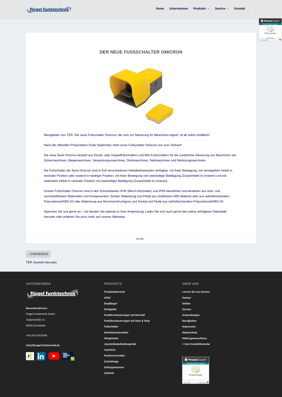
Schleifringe (111, 358)
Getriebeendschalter (116, 329)
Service (220, 11)
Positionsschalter (114, 352)
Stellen (186, 300)
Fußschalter (111, 323)
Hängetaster (111, 335)
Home (160, 11)
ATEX (107, 294)
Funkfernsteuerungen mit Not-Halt (124, 311)
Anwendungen (190, 311)
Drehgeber (110, 306)
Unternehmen (178, 11)
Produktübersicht (114, 288)
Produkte (199, 11)
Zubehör (109, 369)
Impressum (189, 323)
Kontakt (239, 11)
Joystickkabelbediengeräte (120, 340)
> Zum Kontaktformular (196, 340)
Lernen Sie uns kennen (196, 288)
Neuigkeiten (189, 317)
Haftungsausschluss (194, 335)
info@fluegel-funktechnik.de (43, 342)
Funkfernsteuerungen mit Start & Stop (127, 317)
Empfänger (110, 300)
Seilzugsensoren (114, 364)
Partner (186, 294)
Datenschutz (189, 329)
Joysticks (110, 346)
